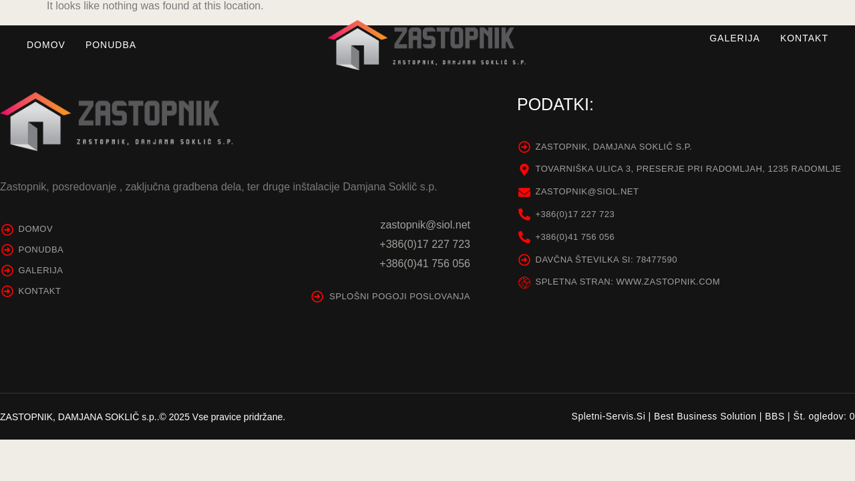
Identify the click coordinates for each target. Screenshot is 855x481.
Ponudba (111, 44)
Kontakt (804, 38)
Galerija (734, 38)
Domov (46, 44)
